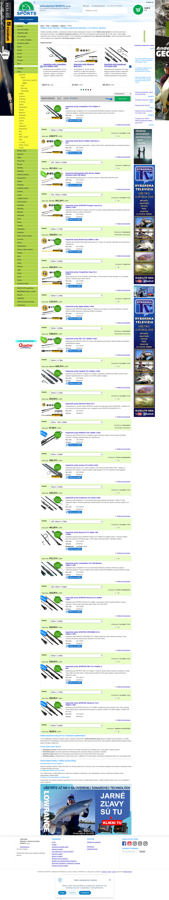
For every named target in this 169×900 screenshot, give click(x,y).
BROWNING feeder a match (26, 291)
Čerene (19, 164)
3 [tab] (85, 89)
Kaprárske (22, 75)
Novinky (20, 26)
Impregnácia (21, 178)
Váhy (19, 270)
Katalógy (65, 19)
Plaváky (20, 225)
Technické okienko (116, 19)
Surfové (21, 121)
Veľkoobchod (43, 19)
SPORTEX (20, 298)
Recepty (20, 333)
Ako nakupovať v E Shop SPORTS (62, 851)
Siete (19, 256)
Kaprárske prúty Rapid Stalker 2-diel (80, 306)
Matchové (22, 112)
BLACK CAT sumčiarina (25, 288)
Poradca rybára (130, 19)
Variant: (44, 129)
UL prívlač (22, 102)
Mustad (19, 295)
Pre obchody (21, 36)
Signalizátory (21, 246)
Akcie (22, 85)
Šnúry (19, 260)
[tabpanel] (55, 66)
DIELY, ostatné (23, 137)
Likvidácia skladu (23, 43)
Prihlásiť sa (149, 2)
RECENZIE (93, 19)
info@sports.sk (99, 6)
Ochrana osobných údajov (60, 866)
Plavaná (20, 60)
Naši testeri (22, 330)
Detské (21, 104)
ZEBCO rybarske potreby (25, 302)
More (19, 64)
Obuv (19, 219)
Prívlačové (22, 99)
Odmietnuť (85, 893)
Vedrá (19, 277)
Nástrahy (20, 208)
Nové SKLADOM (22, 30)
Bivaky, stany (21, 151)
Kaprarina (21, 320)
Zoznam (66, 98)
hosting (114, 871)
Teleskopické (25, 91)
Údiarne (20, 266)
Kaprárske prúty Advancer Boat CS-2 (80, 404)
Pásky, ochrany (24, 145)
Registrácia (90, 847)
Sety (20, 134)
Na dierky (22, 118)
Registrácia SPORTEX (25, 337)
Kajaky (19, 181)
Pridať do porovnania (123, 125)
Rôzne (19, 243)
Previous (41, 66)
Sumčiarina (22, 323)
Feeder (19, 50)
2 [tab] (83, 89)
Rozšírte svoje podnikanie (60, 858)
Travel (21, 123)
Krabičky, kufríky (23, 188)
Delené (23, 77)
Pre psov (20, 239)
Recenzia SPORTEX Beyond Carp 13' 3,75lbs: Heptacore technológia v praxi (144, 60)
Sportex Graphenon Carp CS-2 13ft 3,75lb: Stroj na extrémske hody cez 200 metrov (143, 79)
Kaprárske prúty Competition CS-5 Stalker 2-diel (54, 65)
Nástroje (20, 212)
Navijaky (20, 68)
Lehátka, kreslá (22, 198)
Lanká (19, 195)
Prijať (62, 893)
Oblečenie (20, 215)
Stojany (19, 253)
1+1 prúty (22, 142)
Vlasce (19, 280)
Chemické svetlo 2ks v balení (144, 45)
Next (130, 66)
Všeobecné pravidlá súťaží (60, 847)
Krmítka (20, 191)
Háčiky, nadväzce (23, 174)
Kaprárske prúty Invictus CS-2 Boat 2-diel (82, 465)
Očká (20, 139)
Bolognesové (23, 129)
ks (118, 136)
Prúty (19, 72)
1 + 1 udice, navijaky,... (24, 40)
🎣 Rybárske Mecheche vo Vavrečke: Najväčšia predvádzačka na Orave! (143, 69)
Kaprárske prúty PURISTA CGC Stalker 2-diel (83, 433)
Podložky (20, 232)
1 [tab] (81, 89)
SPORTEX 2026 (22, 33)
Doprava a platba (57, 854)
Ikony (59, 98)
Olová (19, 222)
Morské (21, 110)
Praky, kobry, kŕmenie (24, 236)
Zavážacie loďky (22, 283)
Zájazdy (141, 19)
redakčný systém (106, 871)
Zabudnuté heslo (92, 849)
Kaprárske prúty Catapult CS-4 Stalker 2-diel (83, 371)
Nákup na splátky (57, 856)
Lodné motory (22, 202)
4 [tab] (88, 89)
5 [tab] (90, 89)
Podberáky (21, 229)
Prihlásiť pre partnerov (94, 842)
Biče (20, 131)
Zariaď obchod (55, 19)
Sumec (19, 57)
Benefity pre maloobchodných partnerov (64, 861)
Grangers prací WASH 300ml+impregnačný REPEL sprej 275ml (144, 121)
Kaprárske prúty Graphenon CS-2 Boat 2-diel (115, 65)
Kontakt (54, 844)
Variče (19, 273)
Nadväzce (20, 205)
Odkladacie (22, 126)
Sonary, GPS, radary (24, 310)
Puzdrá (21, 148)
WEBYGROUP (127, 871)
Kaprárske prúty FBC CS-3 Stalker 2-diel (81, 339)
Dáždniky (20, 171)
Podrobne (75, 98)
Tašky (19, 263)
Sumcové (22, 96)
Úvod (87, 6)
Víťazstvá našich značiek (26, 327)
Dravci (19, 53)
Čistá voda (21, 161)
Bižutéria (20, 154)
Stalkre (25, 83)
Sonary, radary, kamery (25, 249)
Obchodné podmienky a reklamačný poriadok (66, 863)
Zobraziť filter (122, 99)
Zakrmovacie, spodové (30, 80)
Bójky (19, 157)
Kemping (20, 185)
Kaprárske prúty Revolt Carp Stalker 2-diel (82, 239)
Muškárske (22, 115)
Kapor (19, 47)
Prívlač (20, 313)
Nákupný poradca (57, 849)
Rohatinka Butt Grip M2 (142, 105)
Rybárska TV (103, 19)
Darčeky (20, 168)
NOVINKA (74, 19)
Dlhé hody (24, 88)
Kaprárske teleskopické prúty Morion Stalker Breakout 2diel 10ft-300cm (83, 174)
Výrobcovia (21, 305)
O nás (54, 842)
